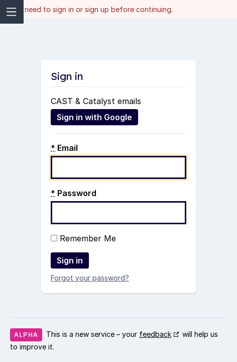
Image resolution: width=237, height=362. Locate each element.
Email (64, 148)
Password (73, 193)
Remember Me (83, 238)
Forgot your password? (90, 278)
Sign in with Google (94, 117)
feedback (155, 334)
